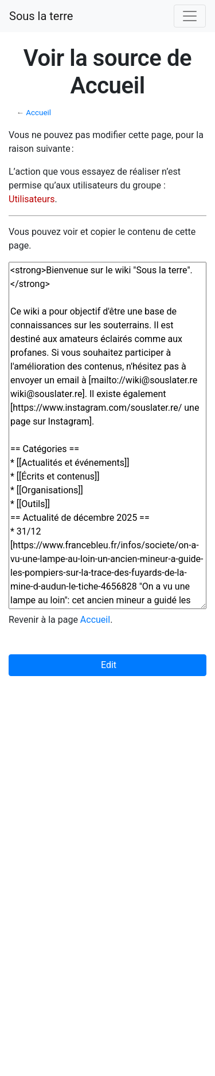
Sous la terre (41, 16)
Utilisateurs (31, 199)
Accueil (38, 112)
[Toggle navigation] (190, 16)
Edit (107, 664)
